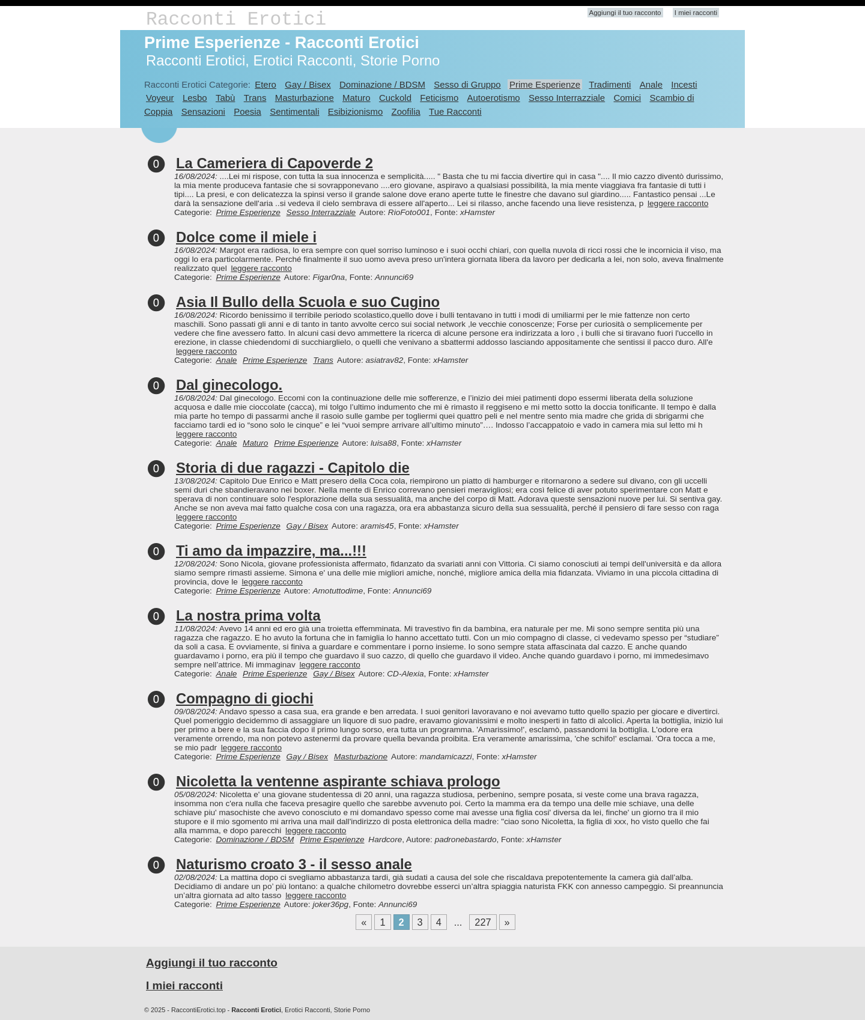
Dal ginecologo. (229, 385)
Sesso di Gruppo (467, 84)
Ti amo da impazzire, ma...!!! (271, 550)
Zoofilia (406, 111)
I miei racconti (696, 12)
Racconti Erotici (236, 19)
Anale (651, 84)
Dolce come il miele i (246, 237)
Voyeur (160, 98)
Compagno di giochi (245, 698)
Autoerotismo (493, 98)
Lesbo (195, 98)
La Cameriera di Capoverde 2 (274, 163)
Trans (255, 98)
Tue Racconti (455, 111)
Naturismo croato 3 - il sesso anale (294, 864)
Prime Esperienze (544, 84)
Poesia (247, 111)
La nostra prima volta (248, 615)
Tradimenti (610, 84)
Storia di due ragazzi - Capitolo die (293, 468)
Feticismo (439, 98)
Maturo (356, 98)
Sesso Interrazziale (567, 98)
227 (483, 922)
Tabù (225, 98)
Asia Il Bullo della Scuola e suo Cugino (308, 302)
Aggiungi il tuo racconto (625, 12)
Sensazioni (203, 111)
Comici (627, 98)
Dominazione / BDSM (382, 84)
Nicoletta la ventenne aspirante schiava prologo (338, 781)
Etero (265, 84)
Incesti (684, 84)
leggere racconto (678, 203)
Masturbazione (304, 98)
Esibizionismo (355, 111)
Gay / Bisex (307, 84)
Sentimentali (294, 111)
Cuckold (395, 98)
